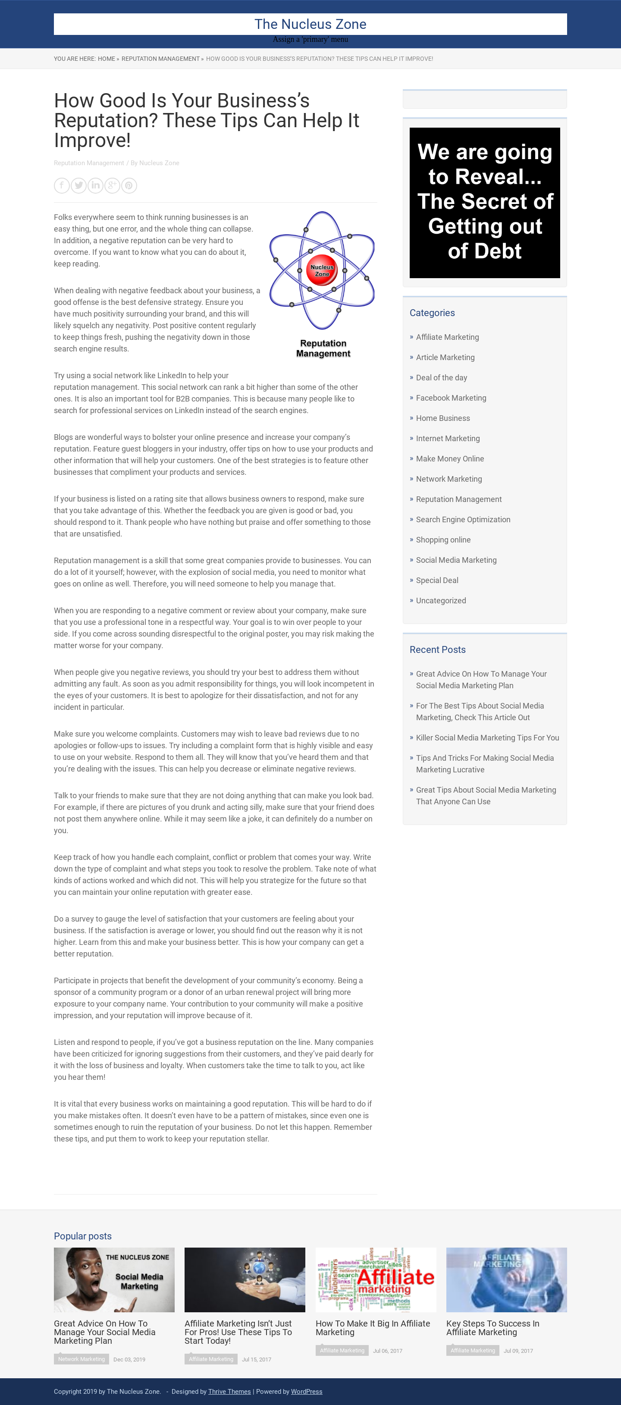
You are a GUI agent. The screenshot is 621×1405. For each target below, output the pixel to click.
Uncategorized (441, 600)
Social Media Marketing (456, 560)
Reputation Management (459, 499)
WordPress (307, 1392)
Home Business (443, 418)
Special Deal (437, 580)
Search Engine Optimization (463, 519)
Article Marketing (445, 357)
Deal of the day (441, 377)
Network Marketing (449, 478)
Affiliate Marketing (447, 337)
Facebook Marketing (451, 397)
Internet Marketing (448, 438)
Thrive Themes (229, 1392)
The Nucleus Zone (310, 24)
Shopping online (443, 539)
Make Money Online (450, 458)
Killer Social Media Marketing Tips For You (487, 737)
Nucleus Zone (159, 163)
